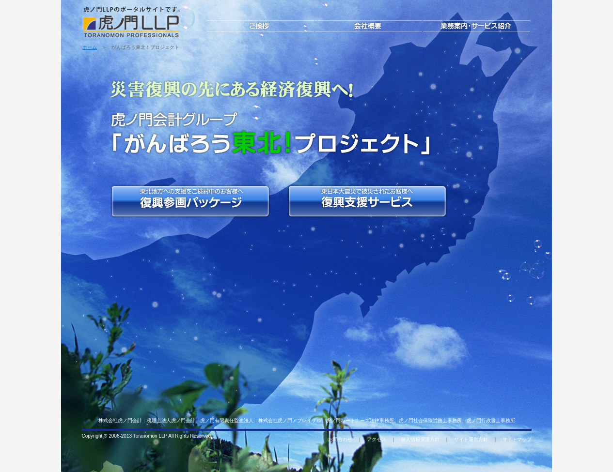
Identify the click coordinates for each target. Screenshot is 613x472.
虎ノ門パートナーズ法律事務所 (360, 420)
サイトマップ (517, 439)
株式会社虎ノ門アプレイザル (289, 420)
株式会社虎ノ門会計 (120, 420)
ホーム (89, 47)
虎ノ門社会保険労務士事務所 (430, 420)
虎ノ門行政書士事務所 (491, 420)
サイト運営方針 (471, 439)
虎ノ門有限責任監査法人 (226, 420)
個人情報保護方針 (420, 439)
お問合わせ (340, 439)
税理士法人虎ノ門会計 (171, 420)
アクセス (376, 439)
